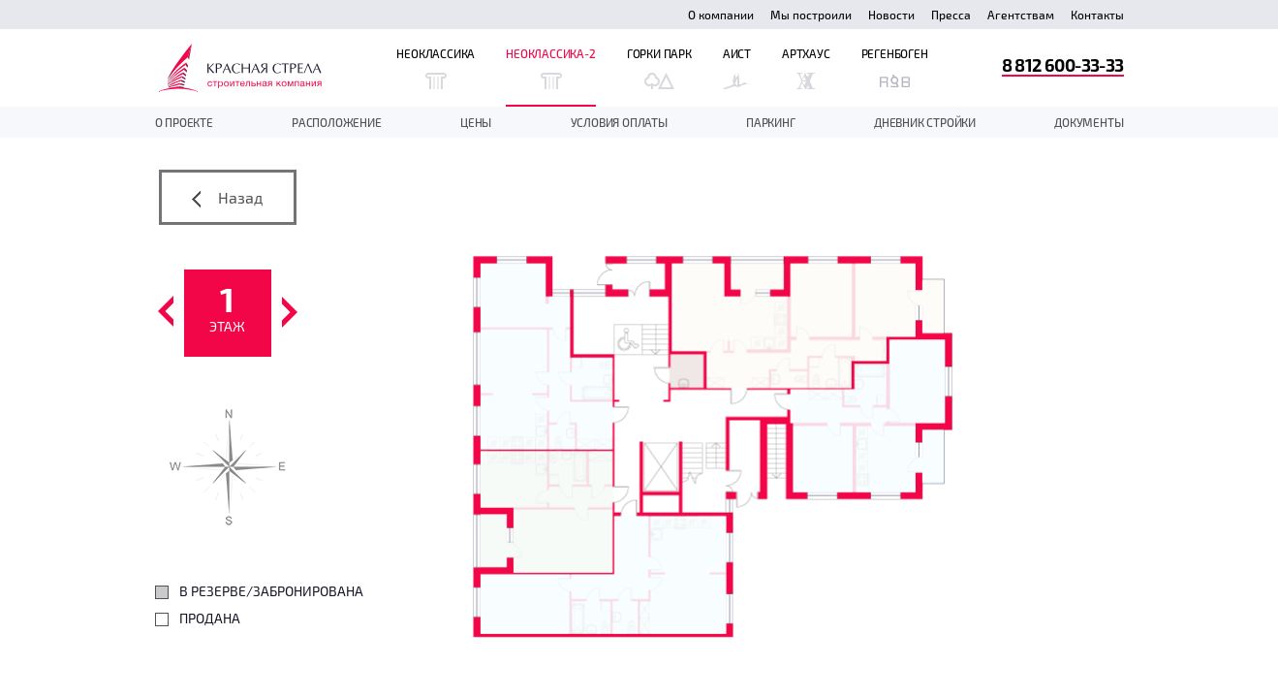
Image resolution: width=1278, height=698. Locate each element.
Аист (737, 68)
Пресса (951, 14)
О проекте (184, 122)
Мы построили (811, 14)
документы (1088, 122)
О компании (721, 14)
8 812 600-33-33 (1063, 64)
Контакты (1097, 14)
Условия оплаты (619, 122)
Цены (475, 122)
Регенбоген (894, 68)
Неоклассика (435, 68)
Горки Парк (659, 68)
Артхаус (806, 68)
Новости (891, 14)
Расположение (337, 122)
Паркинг (770, 122)
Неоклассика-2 (550, 68)
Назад (227, 197)
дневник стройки (925, 122)
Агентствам (1020, 14)
